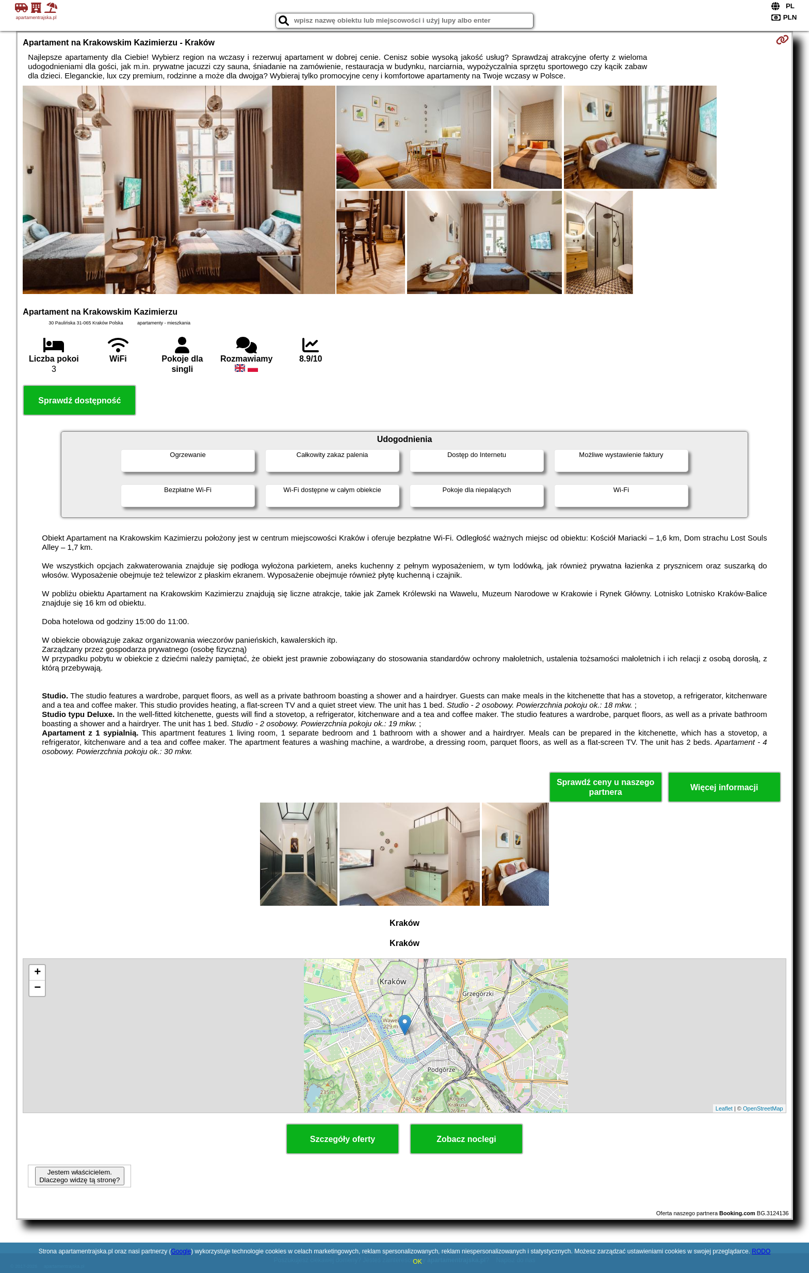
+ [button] (37, 973)
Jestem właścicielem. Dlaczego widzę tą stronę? (79, 1176)
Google (181, 1251)
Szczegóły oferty (342, 1139)
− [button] (37, 988)
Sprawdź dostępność (79, 400)
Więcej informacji (724, 787)
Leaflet (724, 1108)
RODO (761, 1251)
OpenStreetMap (763, 1108)
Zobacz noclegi (466, 1139)
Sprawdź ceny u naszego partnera (605, 787)
